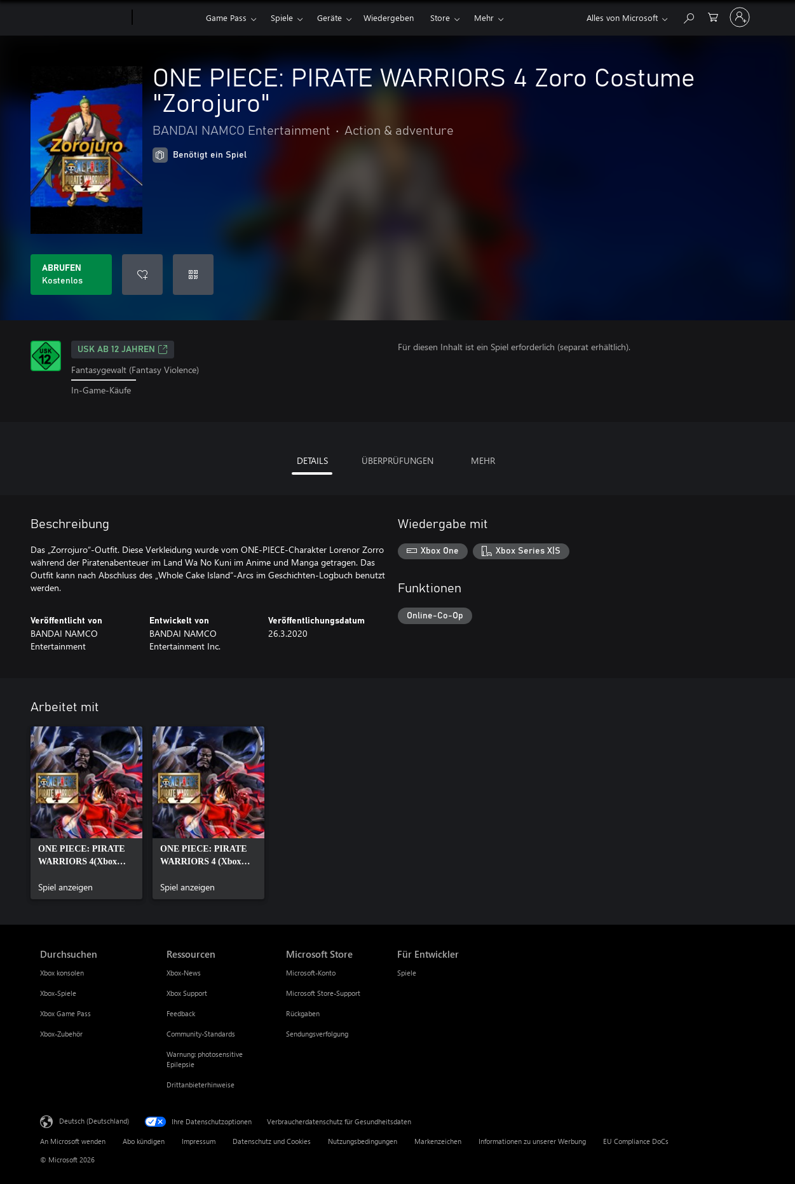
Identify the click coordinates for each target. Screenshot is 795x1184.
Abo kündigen (144, 1141)
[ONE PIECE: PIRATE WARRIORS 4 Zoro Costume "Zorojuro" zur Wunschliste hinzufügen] (142, 274)
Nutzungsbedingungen (362, 1141)
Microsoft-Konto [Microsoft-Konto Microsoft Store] (311, 973)
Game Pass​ (226, 17)
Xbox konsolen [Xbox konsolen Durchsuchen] (62, 973)
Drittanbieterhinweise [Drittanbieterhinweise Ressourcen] (200, 1084)
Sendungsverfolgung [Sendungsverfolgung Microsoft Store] (317, 1034)
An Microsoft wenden (72, 1141)
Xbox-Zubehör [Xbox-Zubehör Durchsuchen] (61, 1034)
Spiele (282, 17)
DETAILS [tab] (312, 460)
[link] (86, 812)
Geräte (329, 17)
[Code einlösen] (193, 274)
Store (440, 17)
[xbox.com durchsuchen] (688, 16)
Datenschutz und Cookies (272, 1141)
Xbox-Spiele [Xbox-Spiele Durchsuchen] (58, 993)
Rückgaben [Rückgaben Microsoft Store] (303, 1013)
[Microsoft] (83, 18)
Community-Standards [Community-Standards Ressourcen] (200, 1034)
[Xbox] (167, 18)
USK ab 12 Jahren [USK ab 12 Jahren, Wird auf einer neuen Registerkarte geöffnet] (123, 349)
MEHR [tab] (483, 460)
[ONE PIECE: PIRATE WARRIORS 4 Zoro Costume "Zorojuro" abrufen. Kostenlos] (71, 274)
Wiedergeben (389, 17)
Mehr (484, 17)
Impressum (198, 1141)
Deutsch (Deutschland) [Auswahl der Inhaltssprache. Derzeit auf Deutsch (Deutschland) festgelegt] (94, 1120)
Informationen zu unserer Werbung (532, 1141)
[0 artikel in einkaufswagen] (713, 16)
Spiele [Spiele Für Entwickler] (406, 973)
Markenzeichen (437, 1141)
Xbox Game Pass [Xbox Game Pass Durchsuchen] (65, 1013)
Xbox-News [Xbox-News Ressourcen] (183, 973)
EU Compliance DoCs (636, 1141)
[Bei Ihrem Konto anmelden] (739, 17)
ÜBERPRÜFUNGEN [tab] (397, 460)
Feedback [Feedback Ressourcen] (180, 1013)
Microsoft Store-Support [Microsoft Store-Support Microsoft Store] (323, 993)
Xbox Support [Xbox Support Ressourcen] (186, 993)
